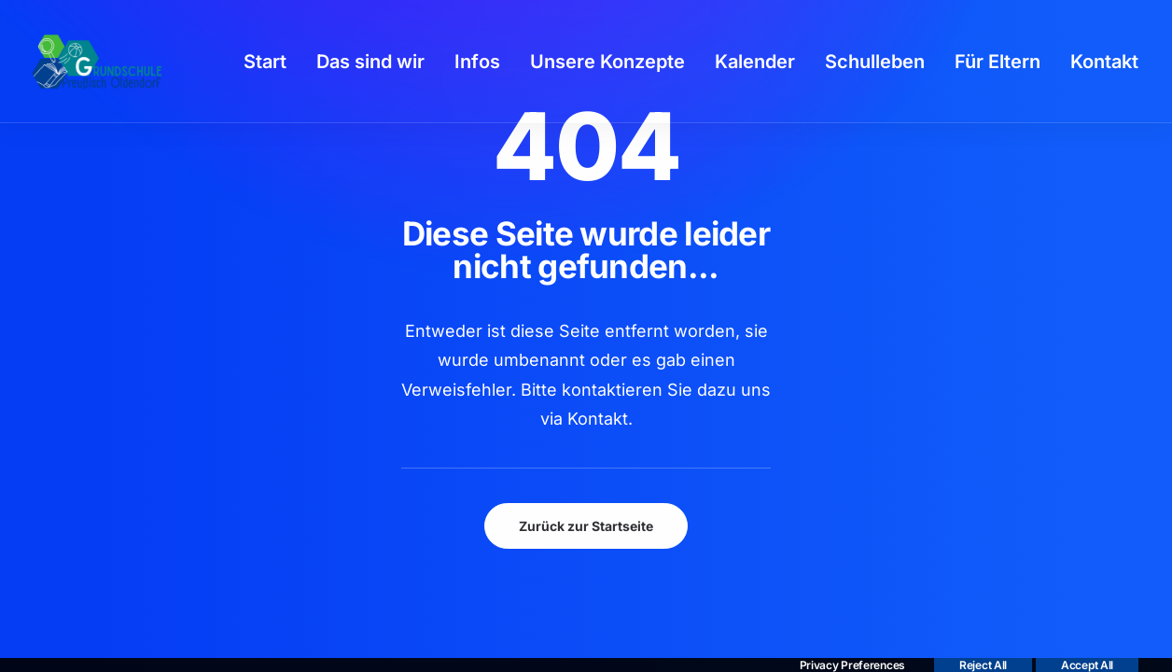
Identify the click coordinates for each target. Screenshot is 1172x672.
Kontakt (1104, 61)
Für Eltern (997, 61)
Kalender (755, 61)
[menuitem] (265, 61)
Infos (477, 61)
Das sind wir (370, 61)
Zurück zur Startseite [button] (586, 526)
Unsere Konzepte (607, 61)
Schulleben (875, 61)
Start (265, 61)
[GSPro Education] (97, 62)
